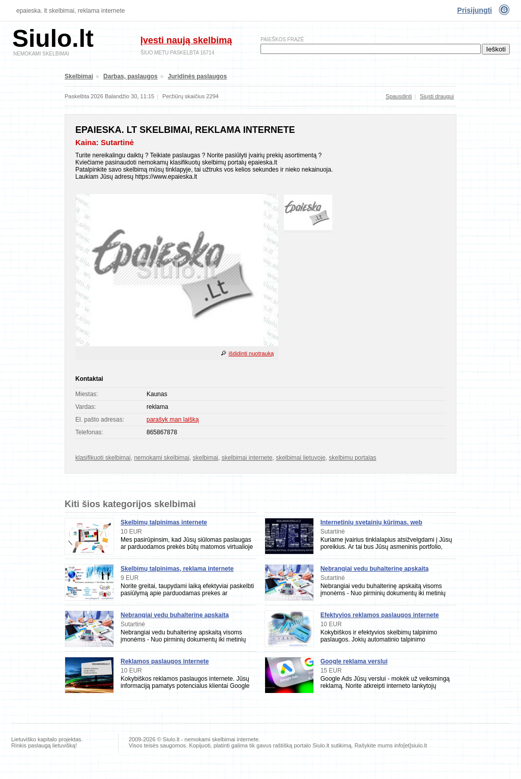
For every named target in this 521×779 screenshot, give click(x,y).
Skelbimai (79, 76)
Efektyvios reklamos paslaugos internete (380, 615)
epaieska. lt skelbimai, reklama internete (70, 10)
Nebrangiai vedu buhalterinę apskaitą (175, 615)
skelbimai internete (246, 457)
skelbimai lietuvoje (300, 457)
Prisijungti (474, 10)
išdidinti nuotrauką (251, 353)
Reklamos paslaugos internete (165, 661)
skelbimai (205, 457)
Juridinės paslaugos (197, 76)
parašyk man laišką (173, 419)
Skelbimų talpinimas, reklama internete (177, 568)
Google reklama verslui (354, 661)
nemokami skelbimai (161, 457)
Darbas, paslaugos (130, 76)
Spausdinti (399, 96)
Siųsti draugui (437, 96)
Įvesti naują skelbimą (186, 40)
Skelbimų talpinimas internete (164, 522)
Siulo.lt (53, 38)
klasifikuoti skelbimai (103, 457)
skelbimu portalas (352, 457)
